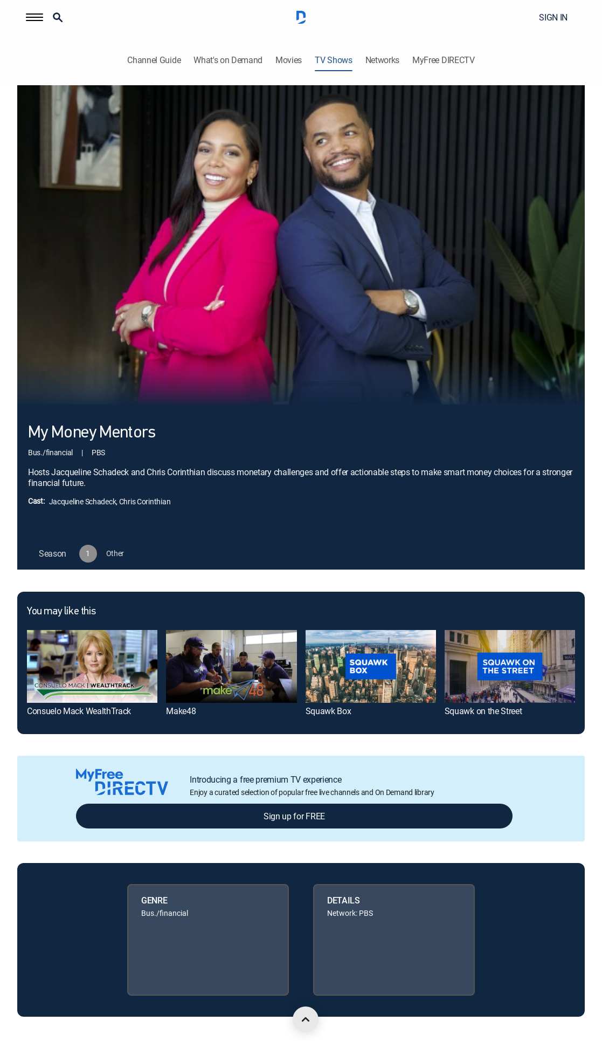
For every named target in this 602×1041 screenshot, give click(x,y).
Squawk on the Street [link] (483, 711)
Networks (382, 60)
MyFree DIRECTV (443, 60)
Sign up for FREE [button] (294, 816)
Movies (288, 60)
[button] (34, 17)
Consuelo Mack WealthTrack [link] (79, 711)
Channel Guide (154, 60)
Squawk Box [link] (328, 711)
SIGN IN (553, 17)
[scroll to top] (305, 1019)
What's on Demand (227, 60)
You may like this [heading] (61, 611)
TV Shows (333, 60)
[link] (92, 666)
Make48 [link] (181, 711)
